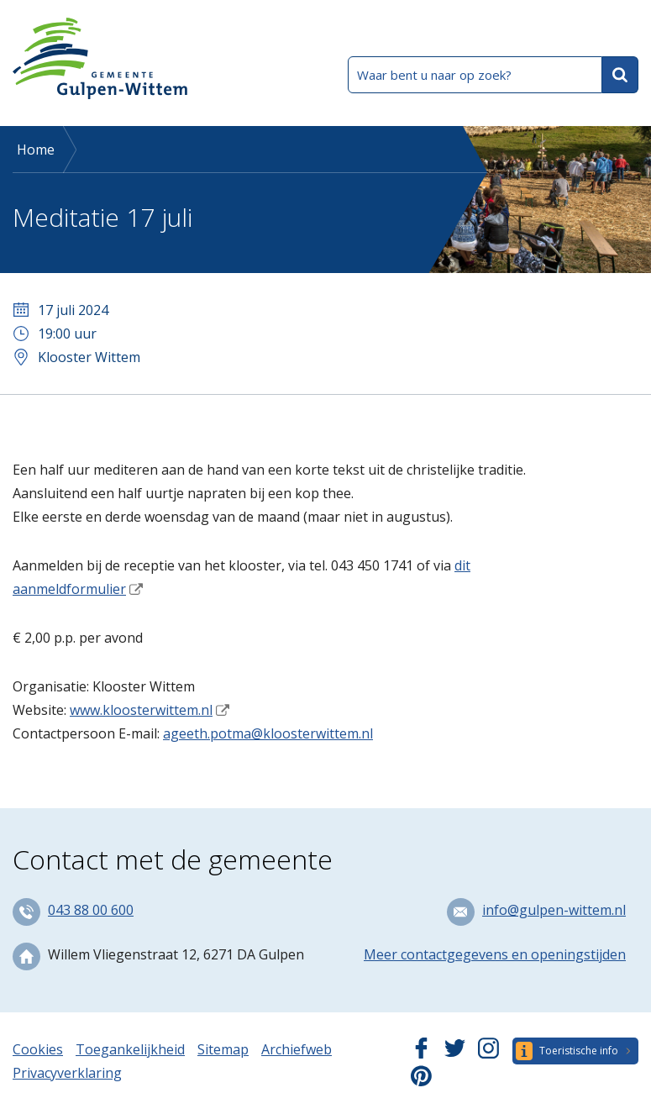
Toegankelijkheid (130, 1049)
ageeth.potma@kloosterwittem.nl (268, 733)
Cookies (38, 1049)
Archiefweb (296, 1049)
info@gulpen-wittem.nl (554, 910)
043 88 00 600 (91, 910)
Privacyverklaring (67, 1073)
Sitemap (223, 1049)
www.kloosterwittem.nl (141, 710)
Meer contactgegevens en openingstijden (495, 954)
